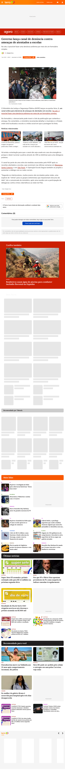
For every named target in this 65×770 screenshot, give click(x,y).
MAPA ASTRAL (40, 2)
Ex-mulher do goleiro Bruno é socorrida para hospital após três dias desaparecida (16, 695)
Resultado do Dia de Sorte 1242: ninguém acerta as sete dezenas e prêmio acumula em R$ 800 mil (14, 608)
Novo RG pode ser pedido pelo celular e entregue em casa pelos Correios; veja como (48, 667)
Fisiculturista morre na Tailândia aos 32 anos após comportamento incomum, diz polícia (16, 667)
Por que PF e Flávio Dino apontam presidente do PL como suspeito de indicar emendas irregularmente (47, 579)
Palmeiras (12, 494)
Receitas (12, 543)
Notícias (9, 199)
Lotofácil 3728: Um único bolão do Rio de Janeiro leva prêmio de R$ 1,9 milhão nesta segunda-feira (21, 721)
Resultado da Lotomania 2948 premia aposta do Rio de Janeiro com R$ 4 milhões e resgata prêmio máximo (53, 621)
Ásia (2, 662)
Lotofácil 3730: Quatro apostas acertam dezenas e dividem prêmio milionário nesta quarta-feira (21, 709)
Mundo (8, 279)
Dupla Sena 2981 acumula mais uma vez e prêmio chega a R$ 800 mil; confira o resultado (21, 620)
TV (10, 482)
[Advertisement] (46, 633)
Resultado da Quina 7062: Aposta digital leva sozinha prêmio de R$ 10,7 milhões (19, 632)
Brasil (35, 575)
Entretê (45, 704)
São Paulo (21, 167)
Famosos (12, 506)
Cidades (3, 691)
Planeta (43, 530)
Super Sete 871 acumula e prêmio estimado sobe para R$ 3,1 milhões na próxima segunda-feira (16, 579)
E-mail (57, 2)
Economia (12, 530)
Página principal (10, 2)
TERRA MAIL (50, 2)
